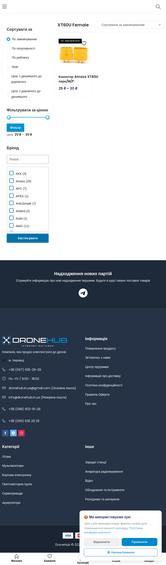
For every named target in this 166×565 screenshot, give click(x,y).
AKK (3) (17, 173)
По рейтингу (20, 57)
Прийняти (140, 542)
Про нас (90, 403)
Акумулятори (11, 503)
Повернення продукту (100, 348)
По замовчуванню (24, 39)
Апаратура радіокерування (104, 471)
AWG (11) (19, 225)
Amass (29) (20, 180)
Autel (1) (18, 218)
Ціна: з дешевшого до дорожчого (26, 79)
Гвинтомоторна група (17, 484)
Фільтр (15, 127)
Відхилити (102, 542)
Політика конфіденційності (103, 385)
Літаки (6, 456)
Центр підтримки (97, 367)
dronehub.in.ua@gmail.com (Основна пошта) (42, 388)
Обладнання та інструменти (104, 490)
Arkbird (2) (19, 210)
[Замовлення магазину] (131, 25)
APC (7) (18, 188)
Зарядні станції (95, 462)
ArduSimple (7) (22, 203)
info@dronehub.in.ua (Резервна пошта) (38, 397)
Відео (89, 480)
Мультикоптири (13, 466)
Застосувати (28, 238)
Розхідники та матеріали (102, 499)
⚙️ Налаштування (121, 552)
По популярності (23, 48)
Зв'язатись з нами (97, 357)
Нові (15, 67)
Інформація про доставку (103, 376)
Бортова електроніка (16, 475)
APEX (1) (18, 195)
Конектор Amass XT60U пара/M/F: (78, 78)
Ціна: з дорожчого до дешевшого (25, 94)
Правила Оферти (97, 394)
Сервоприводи (12, 493)
